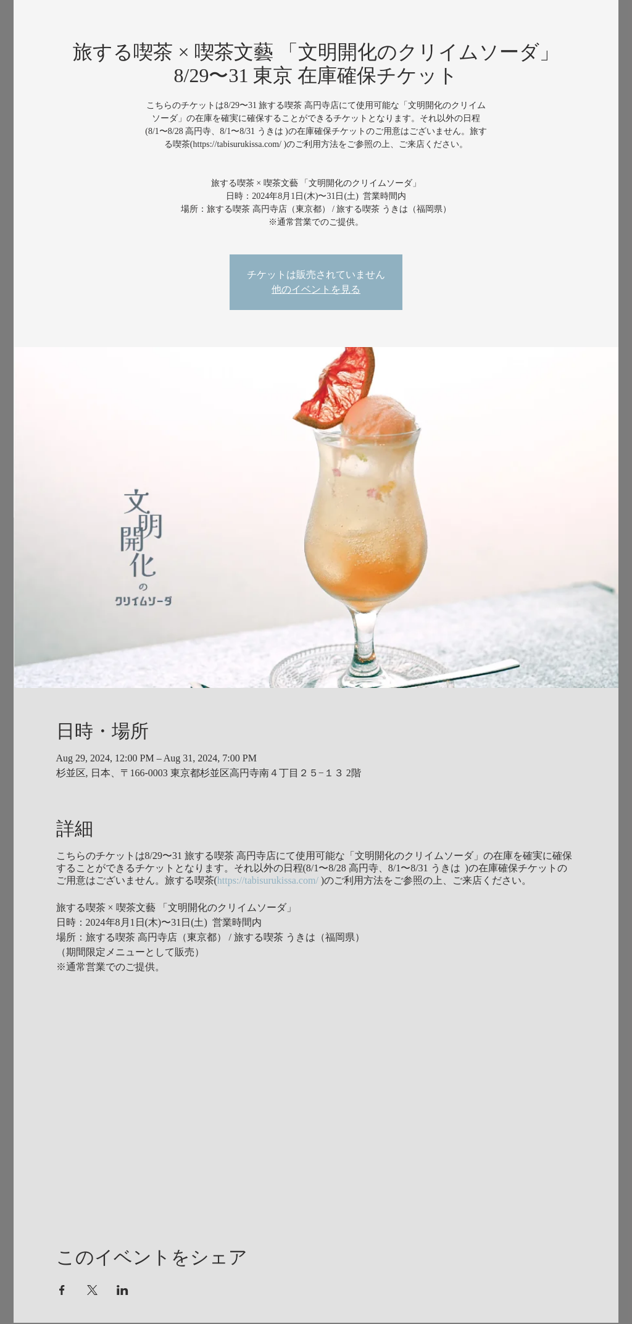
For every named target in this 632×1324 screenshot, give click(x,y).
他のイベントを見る (316, 289)
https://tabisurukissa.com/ (267, 880)
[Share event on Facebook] (62, 1290)
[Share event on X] (92, 1290)
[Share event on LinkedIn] (122, 1290)
